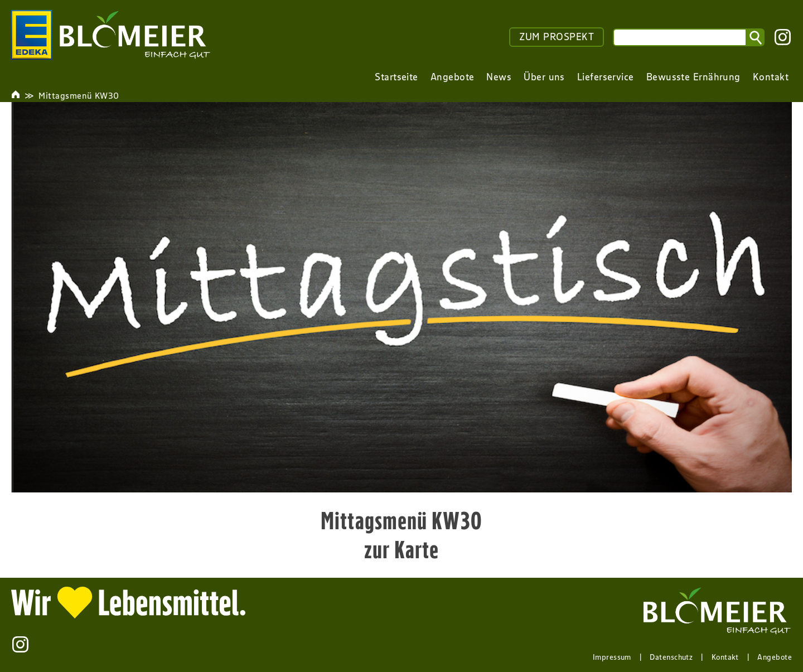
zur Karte (401, 549)
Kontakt (725, 657)
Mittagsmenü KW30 (78, 95)
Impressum (612, 657)
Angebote (774, 657)
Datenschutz (671, 657)
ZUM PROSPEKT (556, 37)
